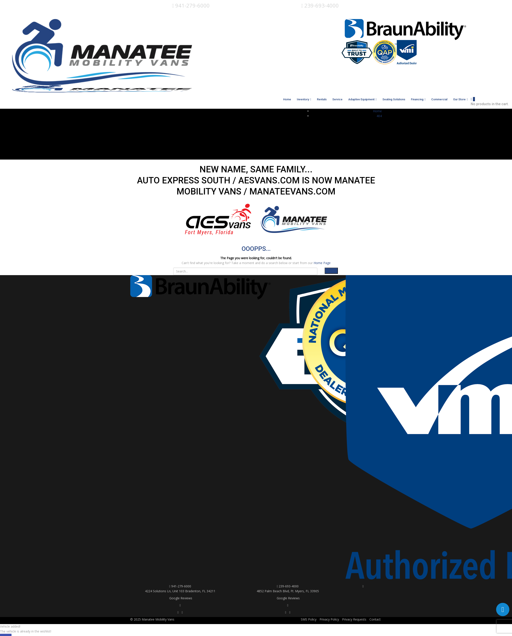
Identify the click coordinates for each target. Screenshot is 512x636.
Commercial (439, 99)
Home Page (322, 263)
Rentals (322, 99)
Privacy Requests (354, 619)
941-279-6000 (191, 5)
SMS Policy (308, 619)
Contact (375, 619)
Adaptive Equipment (361, 99)
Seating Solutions (393, 99)
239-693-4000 (320, 5)
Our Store (459, 99)
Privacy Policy (329, 619)
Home (287, 99)
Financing (417, 99)
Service (337, 99)
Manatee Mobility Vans (158, 619)
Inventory (303, 99)
